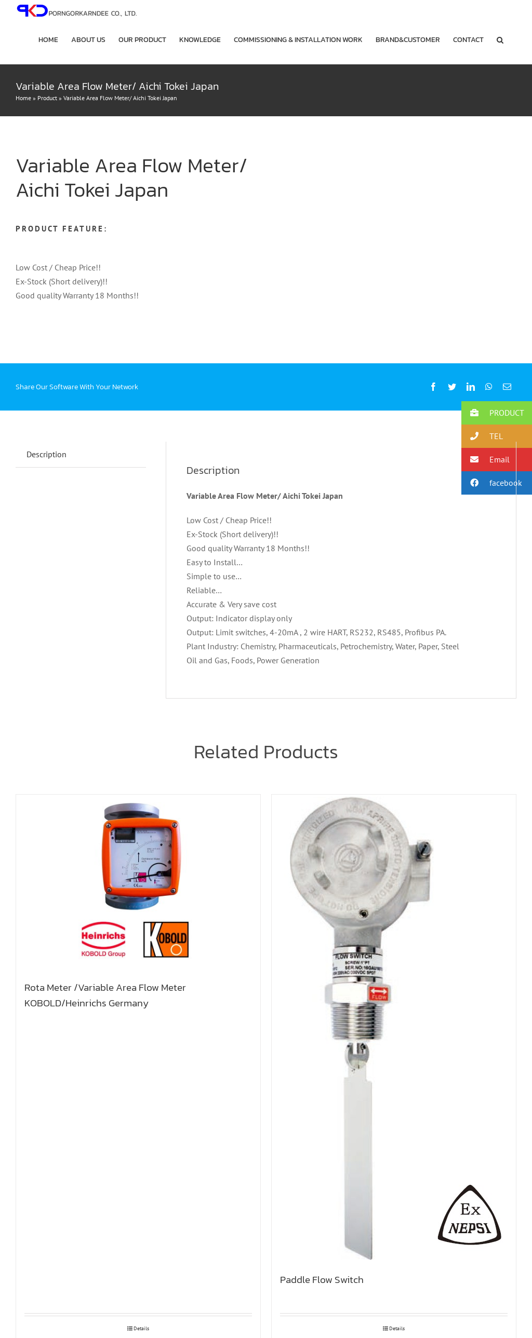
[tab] (46, 454)
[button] (500, 40)
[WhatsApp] (489, 387)
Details (141, 1328)
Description (46, 454)
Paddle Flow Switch (322, 1279)
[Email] (507, 387)
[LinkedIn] (470, 387)
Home (23, 98)
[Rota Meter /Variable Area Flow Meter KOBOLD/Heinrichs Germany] (138, 883)
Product (47, 98)
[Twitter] (452, 387)
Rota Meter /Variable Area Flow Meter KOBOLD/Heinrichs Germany (105, 995)
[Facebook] (433, 387)
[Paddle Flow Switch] (394, 1029)
